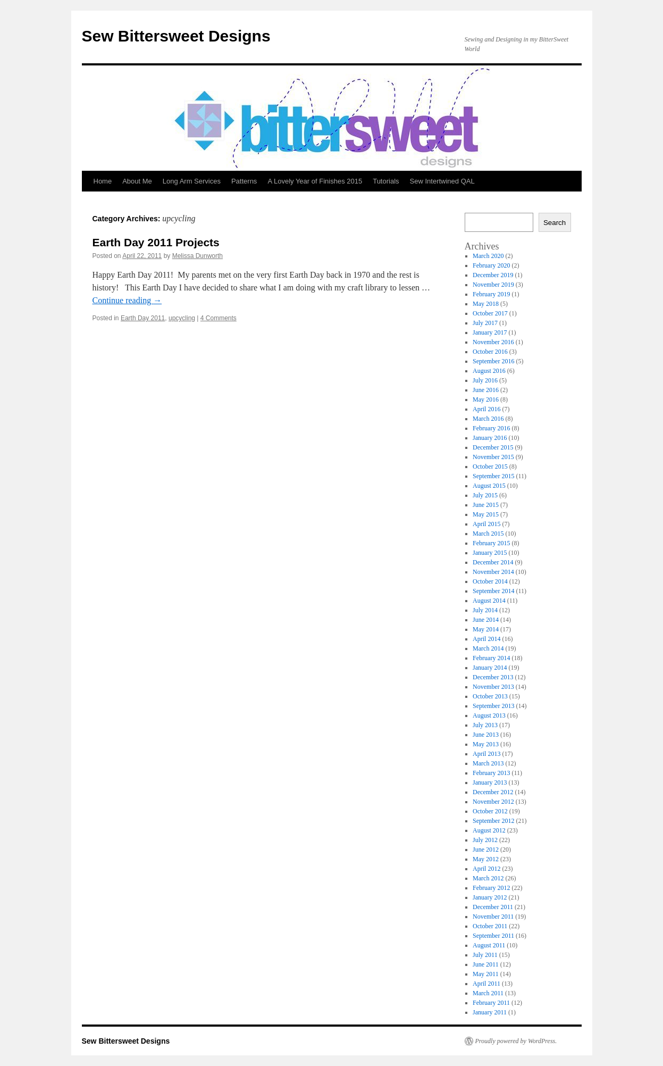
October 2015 (490, 466)
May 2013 (486, 744)
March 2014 (488, 648)
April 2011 (486, 983)
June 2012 (486, 849)
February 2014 (491, 658)
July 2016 (485, 380)
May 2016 (486, 399)
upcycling (182, 318)
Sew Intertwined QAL (442, 181)
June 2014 (486, 619)
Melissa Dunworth (197, 256)
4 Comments (218, 318)
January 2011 (490, 1012)
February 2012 (491, 888)
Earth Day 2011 (143, 318)
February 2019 (491, 294)
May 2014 (486, 629)
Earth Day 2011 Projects (156, 242)
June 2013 (486, 734)
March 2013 (488, 763)
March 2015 (488, 533)
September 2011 (493, 935)
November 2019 (493, 284)
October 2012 (490, 811)
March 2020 (488, 256)
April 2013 (486, 753)
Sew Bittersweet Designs (176, 36)
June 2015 (486, 505)
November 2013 (493, 686)
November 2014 (493, 572)
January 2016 (490, 438)
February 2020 (491, 265)
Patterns (244, 181)
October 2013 (490, 696)
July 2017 (485, 323)
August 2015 (489, 485)
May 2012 (486, 859)
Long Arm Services (192, 181)
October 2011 (490, 926)
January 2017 (490, 332)
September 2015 (493, 476)
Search (554, 223)
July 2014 (485, 610)
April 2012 (486, 868)
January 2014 (490, 667)
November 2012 (493, 801)
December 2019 (493, 275)
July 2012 (485, 840)
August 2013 (489, 715)
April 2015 (486, 524)
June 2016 (486, 390)
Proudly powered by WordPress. (516, 1041)
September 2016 (493, 361)
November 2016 (493, 342)
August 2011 (489, 945)
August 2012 (489, 830)
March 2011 (488, 993)
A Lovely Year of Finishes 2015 (314, 181)
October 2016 (490, 351)
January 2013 (490, 782)
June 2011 (486, 964)
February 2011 (491, 1002)
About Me (137, 181)
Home (103, 181)
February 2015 (491, 543)
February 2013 (491, 773)
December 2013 (493, 677)
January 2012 (490, 897)
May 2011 (486, 974)
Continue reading (127, 300)
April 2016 (486, 409)
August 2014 (489, 600)
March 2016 (488, 418)
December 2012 (493, 792)
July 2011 (485, 955)
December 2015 (493, 447)
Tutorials (386, 181)
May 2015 (486, 514)
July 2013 (485, 725)
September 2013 (493, 706)
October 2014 (490, 581)
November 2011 (493, 916)
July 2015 (485, 495)
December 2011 (493, 907)
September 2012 (493, 821)
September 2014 (493, 591)
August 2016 (489, 370)
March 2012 (488, 878)
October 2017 (490, 313)
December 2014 (493, 562)
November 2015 (493, 457)
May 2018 (486, 303)
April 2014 (486, 639)
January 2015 (490, 552)
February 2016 (491, 428)
